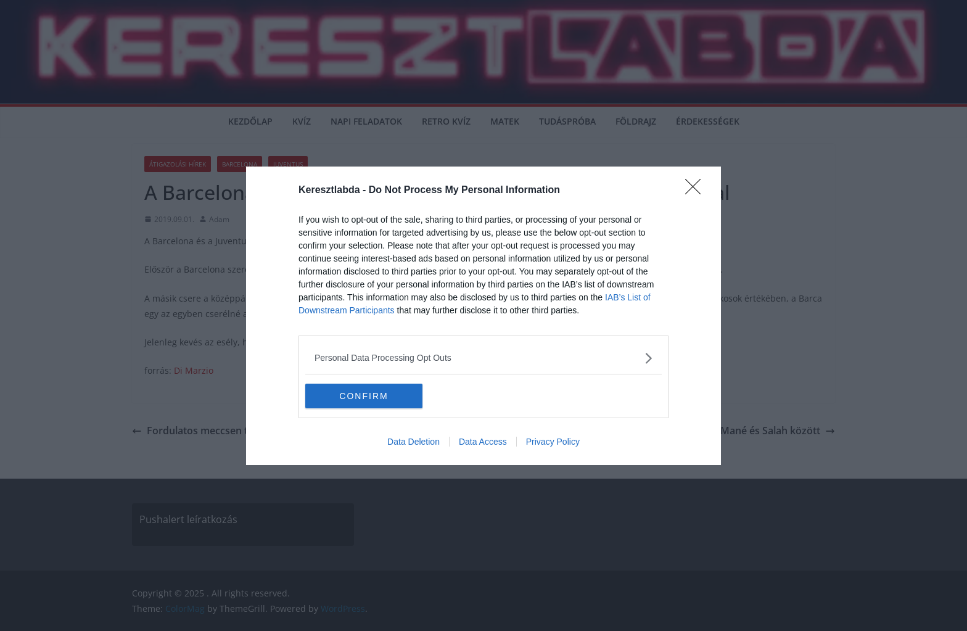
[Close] (697, 190)
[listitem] (483, 358)
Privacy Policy (553, 442)
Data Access (483, 442)
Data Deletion (413, 442)
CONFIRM (363, 395)
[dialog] (483, 316)
